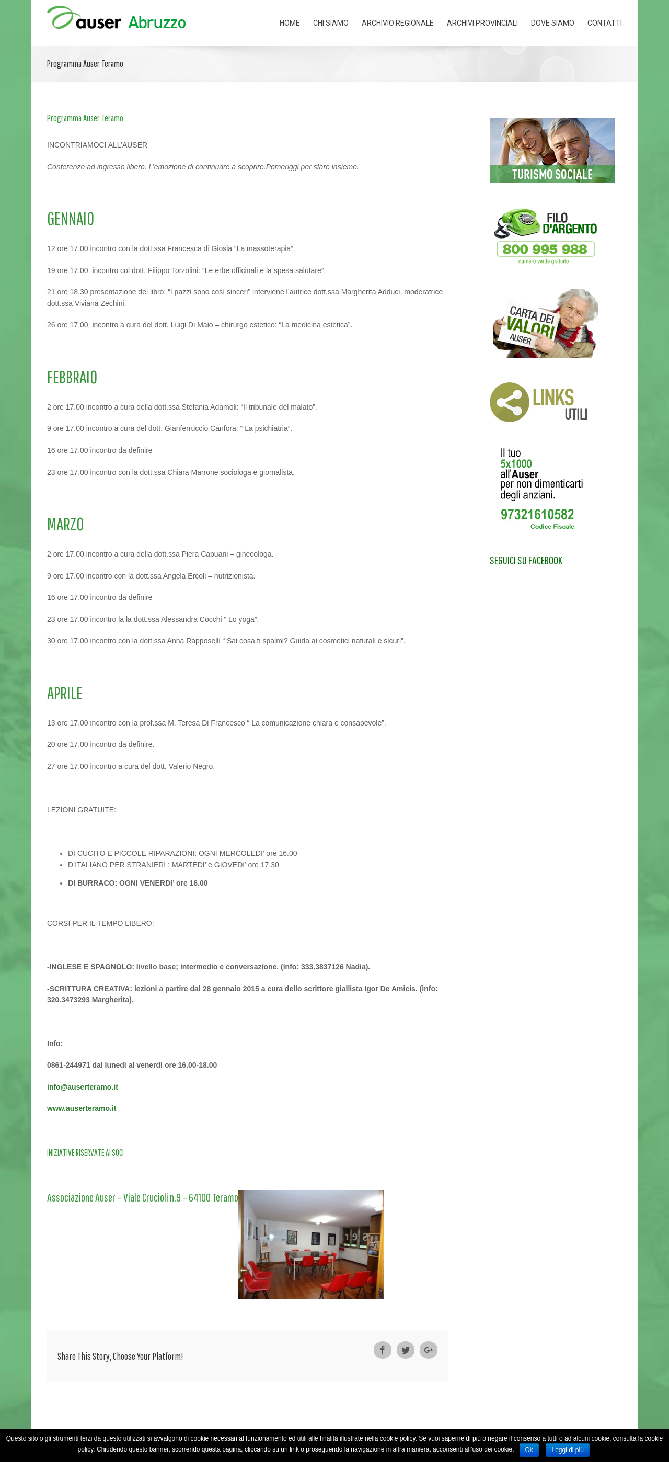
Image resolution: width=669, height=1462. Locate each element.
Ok (529, 1450)
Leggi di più (567, 1450)
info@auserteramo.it (82, 1087)
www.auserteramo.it (82, 1108)
